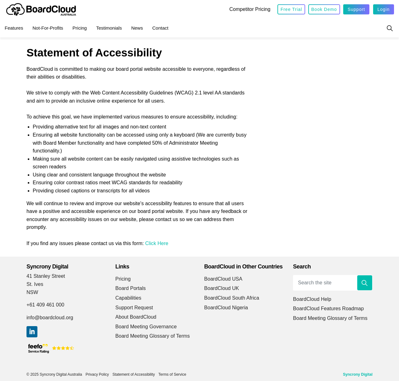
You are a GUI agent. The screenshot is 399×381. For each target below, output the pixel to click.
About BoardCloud (135, 317)
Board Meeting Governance (146, 326)
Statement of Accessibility (134, 374)
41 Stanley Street (45, 276)
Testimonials (109, 28)
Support (356, 9)
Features (14, 28)
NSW (32, 292)
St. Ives (34, 284)
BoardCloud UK (221, 288)
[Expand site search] (389, 28)
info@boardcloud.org (49, 317)
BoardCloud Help (312, 299)
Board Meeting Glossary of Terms (152, 336)
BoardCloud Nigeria (226, 307)
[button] (365, 283)
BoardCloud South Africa (231, 298)
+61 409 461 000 (45, 304)
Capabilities (128, 298)
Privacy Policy (97, 374)
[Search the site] (333, 283)
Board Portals (130, 288)
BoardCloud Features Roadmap (328, 308)
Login (383, 9)
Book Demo (324, 9)
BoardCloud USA (223, 279)
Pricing (80, 28)
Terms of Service (172, 374)
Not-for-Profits (47, 28)
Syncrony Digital (358, 374)
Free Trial (291, 9)
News (137, 28)
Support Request (134, 307)
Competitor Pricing (250, 9)
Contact (160, 28)
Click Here (156, 243)
